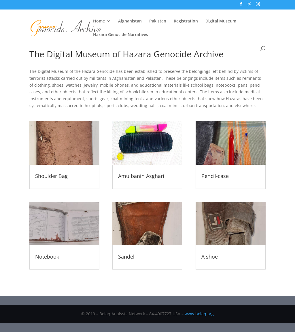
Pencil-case (215, 175)
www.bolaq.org (199, 313)
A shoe (209, 256)
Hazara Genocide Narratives (120, 35)
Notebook (47, 256)
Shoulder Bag (51, 175)
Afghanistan (130, 21)
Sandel (126, 256)
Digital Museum (220, 21)
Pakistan (157, 21)
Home (99, 21)
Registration (186, 21)
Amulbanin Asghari (141, 175)
